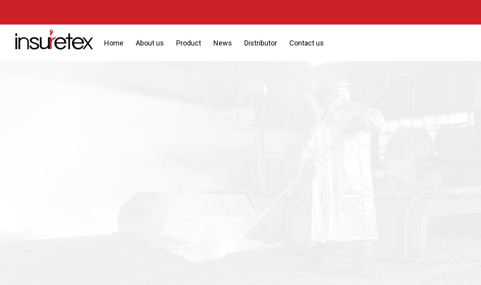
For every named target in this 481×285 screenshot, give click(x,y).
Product (188, 43)
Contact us (306, 43)
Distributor (260, 43)
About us (150, 43)
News (222, 43)
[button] (337, 43)
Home (114, 43)
